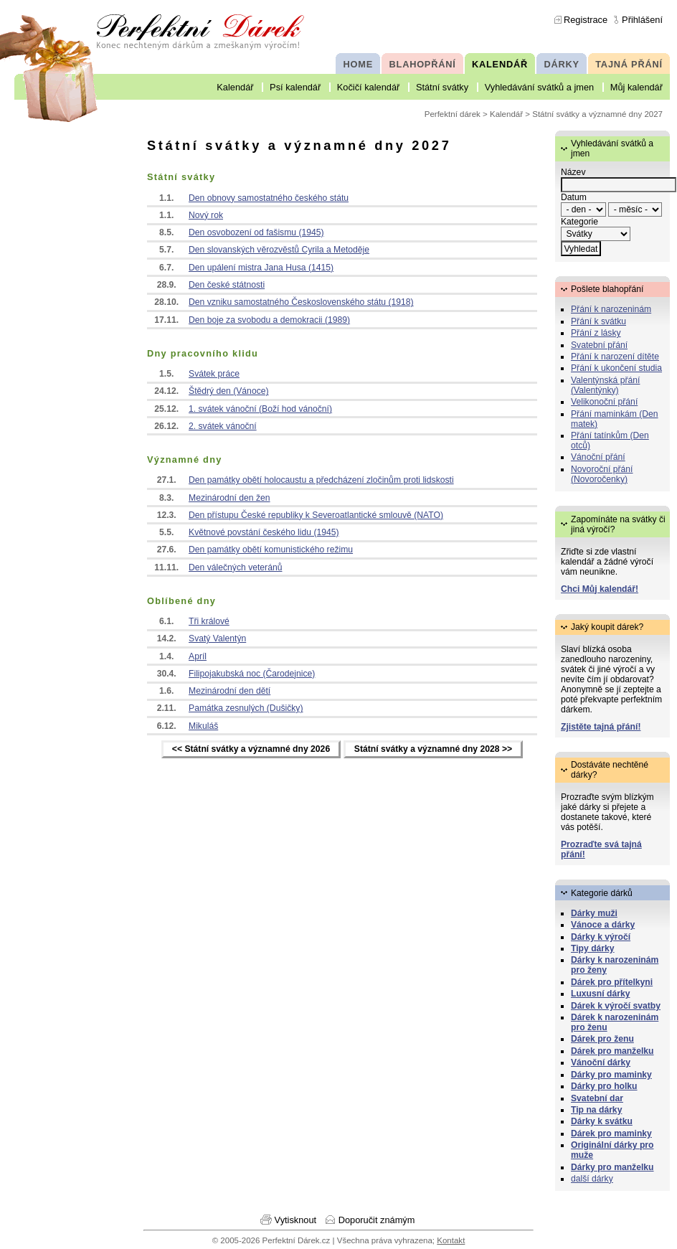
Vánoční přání (598, 457)
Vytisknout (296, 1220)
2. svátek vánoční (223, 426)
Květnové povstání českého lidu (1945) (264, 532)
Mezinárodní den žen (229, 498)
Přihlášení (642, 19)
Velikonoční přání (604, 402)
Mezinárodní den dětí (229, 691)
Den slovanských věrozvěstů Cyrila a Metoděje (279, 250)
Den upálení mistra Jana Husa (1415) (261, 268)
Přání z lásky (596, 333)
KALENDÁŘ (500, 64)
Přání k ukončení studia (616, 368)
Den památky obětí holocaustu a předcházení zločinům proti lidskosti (321, 480)
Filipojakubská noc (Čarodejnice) (252, 674)
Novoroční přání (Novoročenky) (602, 474)
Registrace (585, 19)
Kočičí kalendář (368, 87)
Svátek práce (214, 374)
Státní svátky (442, 87)
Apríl (198, 656)
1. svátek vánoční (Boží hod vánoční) (260, 409)
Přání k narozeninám (611, 309)
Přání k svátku (598, 321)
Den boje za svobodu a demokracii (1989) (269, 320)
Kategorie (579, 222)
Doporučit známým (376, 1220)
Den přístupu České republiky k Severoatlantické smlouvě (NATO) (316, 515)
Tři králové (209, 621)
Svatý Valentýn (217, 638)
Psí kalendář (295, 87)
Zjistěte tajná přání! (600, 727)
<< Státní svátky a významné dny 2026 (251, 750)
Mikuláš (203, 726)
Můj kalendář (636, 87)
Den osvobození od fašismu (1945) (256, 232)
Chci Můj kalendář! (599, 589)
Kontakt (451, 1240)
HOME (358, 64)
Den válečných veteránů (235, 567)
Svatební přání (599, 345)
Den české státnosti (227, 285)
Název (573, 172)
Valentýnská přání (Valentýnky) (605, 385)
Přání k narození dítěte (615, 357)
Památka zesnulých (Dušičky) (246, 708)
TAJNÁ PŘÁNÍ (629, 64)
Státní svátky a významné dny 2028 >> (433, 750)
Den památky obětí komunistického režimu (271, 550)
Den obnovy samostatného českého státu (269, 198)
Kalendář (235, 87)
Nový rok (206, 215)
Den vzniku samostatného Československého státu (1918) (301, 302)
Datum (574, 197)
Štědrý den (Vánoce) (229, 391)
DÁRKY (561, 64)
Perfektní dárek (452, 114)
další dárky (592, 1179)
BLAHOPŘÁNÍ (422, 64)
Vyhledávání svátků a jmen (539, 87)
